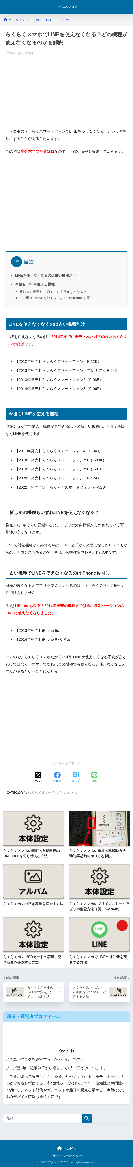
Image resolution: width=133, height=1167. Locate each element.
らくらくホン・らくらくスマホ (52, 792)
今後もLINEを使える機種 (35, 284)
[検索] (87, 1119)
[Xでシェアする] (39, 777)
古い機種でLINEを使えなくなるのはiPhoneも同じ (56, 298)
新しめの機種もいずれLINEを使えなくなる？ (52, 292)
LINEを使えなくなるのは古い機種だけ (45, 275)
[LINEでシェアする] (94, 778)
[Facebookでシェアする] (57, 777)
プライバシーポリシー (65, 1156)
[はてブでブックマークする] (76, 777)
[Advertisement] (66, 91)
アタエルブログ (67, 7)
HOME (66, 1148)
